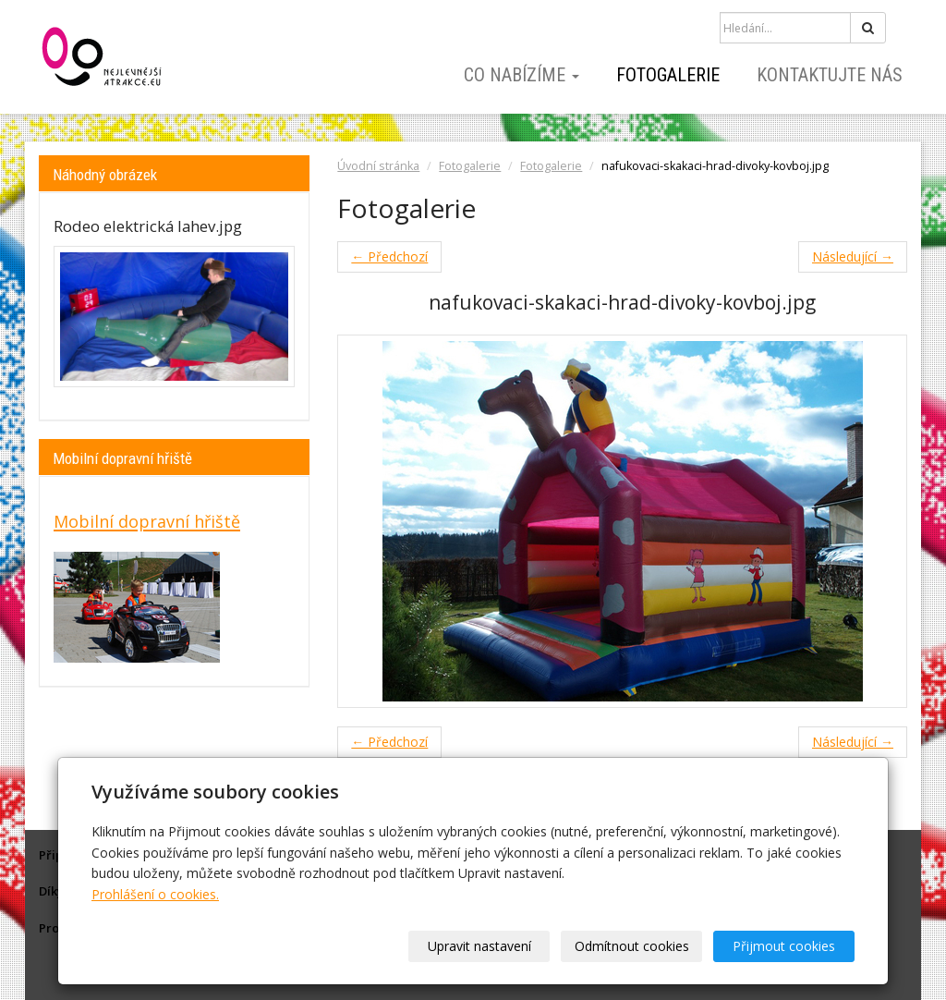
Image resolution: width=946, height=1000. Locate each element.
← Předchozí (389, 256)
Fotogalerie (668, 75)
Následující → (852, 256)
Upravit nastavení (479, 946)
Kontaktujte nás (830, 75)
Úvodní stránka (378, 166)
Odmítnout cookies (632, 946)
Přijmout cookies (784, 946)
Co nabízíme (521, 75)
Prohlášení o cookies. (155, 894)
